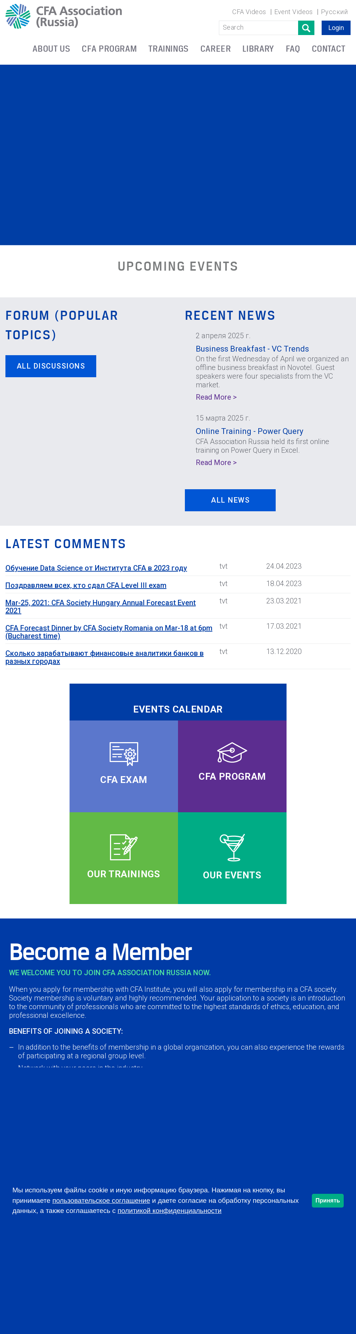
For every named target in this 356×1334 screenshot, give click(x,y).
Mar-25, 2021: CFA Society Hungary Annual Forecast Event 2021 (100, 607)
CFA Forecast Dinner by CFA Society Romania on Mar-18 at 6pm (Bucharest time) (108, 632)
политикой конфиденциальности (169, 1210)
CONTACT (329, 48)
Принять (327, 1200)
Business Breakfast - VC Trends (252, 348)
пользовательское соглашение (101, 1200)
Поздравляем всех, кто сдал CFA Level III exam (85, 585)
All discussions (51, 366)
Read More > (216, 397)
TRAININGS (168, 48)
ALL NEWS (230, 500)
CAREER (215, 48)
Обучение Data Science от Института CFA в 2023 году (96, 568)
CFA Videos (249, 12)
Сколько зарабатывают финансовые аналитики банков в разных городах (104, 657)
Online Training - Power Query (249, 431)
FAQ (293, 48)
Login (336, 27)
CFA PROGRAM (109, 48)
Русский (334, 12)
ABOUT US (51, 48)
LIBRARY (258, 48)
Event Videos (293, 12)
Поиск (306, 28)
